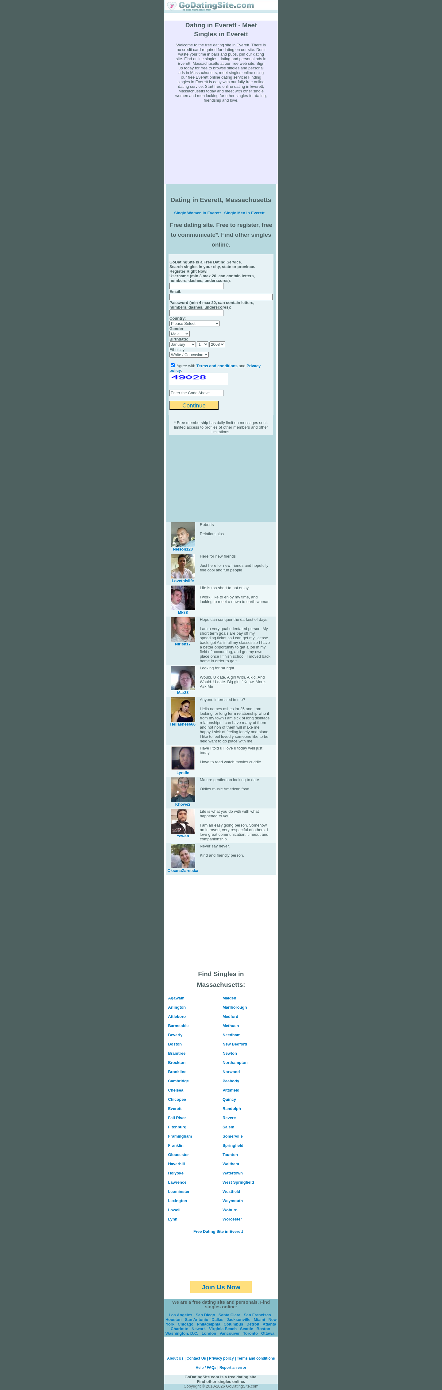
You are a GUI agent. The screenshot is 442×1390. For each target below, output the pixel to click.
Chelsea (175, 1090)
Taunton (230, 1154)
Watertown (233, 1173)
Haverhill (176, 1164)
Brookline (177, 1071)
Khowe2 (183, 804)
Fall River (177, 1118)
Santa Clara (230, 1315)
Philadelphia (208, 1324)
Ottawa (267, 1333)
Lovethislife (183, 580)
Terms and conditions (217, 366)
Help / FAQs (206, 1367)
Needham (232, 1035)
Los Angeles (180, 1315)
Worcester (232, 1219)
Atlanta (269, 1324)
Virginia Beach (223, 1328)
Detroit (252, 1324)
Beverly (175, 1035)
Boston (175, 1044)
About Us (175, 1358)
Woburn (230, 1210)
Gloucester (178, 1154)
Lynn (172, 1219)
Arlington (177, 1007)
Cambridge (178, 1081)
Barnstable (178, 1025)
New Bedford (235, 1044)
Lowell (174, 1210)
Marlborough (235, 1007)
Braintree (176, 1053)
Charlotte (179, 1328)
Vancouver (229, 1333)
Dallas (217, 1319)
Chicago (185, 1324)
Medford (230, 1016)
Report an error (232, 1367)
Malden (229, 998)
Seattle (246, 1328)
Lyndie (182, 772)
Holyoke (176, 1173)
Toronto (250, 1333)
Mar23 (183, 692)
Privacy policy (221, 1358)
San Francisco (257, 1315)
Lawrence (177, 1182)
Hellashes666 (182, 724)
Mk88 (183, 612)
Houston (173, 1319)
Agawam (176, 998)
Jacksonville (238, 1319)
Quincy (229, 1099)
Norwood (231, 1071)
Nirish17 (183, 644)
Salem (228, 1127)
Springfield (233, 1145)
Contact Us (196, 1358)
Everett (174, 1108)
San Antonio (196, 1319)
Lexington (177, 1200)
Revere (229, 1118)
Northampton (235, 1062)
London (209, 1333)
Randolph (232, 1108)
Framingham (180, 1136)
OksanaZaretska (182, 870)
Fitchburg (177, 1127)
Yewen (182, 836)
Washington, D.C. (181, 1333)
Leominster (178, 1191)
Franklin (176, 1145)
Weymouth (233, 1200)
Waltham (231, 1164)
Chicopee (177, 1099)
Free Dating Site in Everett (218, 1231)
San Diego (205, 1315)
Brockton (176, 1062)
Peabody (231, 1081)
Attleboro (177, 1016)
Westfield (231, 1191)
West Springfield (238, 1182)
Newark (199, 1328)
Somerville (233, 1136)
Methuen (231, 1025)
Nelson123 (183, 549)
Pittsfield (231, 1090)
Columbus (233, 1324)
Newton (230, 1053)
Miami (259, 1319)
